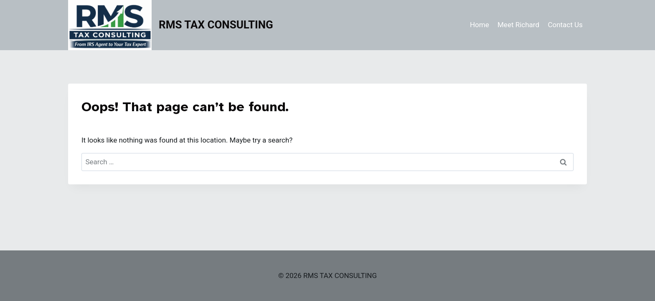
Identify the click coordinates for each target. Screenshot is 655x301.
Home (479, 24)
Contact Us (565, 24)
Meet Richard (518, 24)
